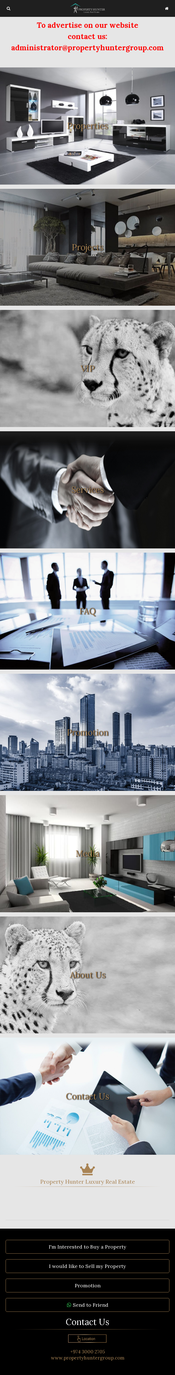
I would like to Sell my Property (87, 1266)
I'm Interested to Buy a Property (87, 1247)
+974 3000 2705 (87, 1352)
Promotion (88, 1285)
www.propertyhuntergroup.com (87, 1358)
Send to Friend (87, 1305)
